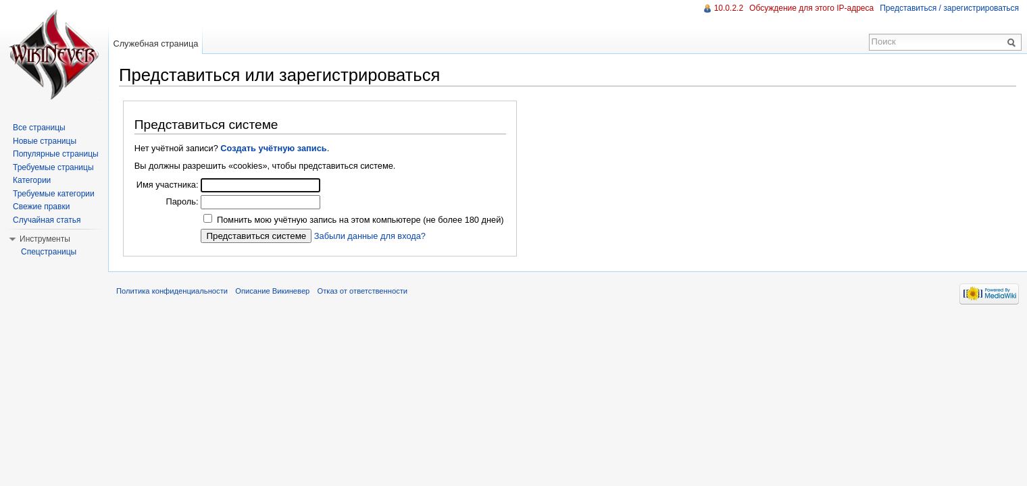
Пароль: (182, 201)
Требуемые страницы (53, 167)
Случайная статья (46, 220)
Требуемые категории (54, 193)
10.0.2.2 (728, 8)
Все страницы (39, 127)
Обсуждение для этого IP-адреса (811, 8)
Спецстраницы (48, 251)
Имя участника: (167, 185)
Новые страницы (44, 141)
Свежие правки (41, 206)
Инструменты (45, 239)
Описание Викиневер (272, 291)
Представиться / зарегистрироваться (949, 8)
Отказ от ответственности (363, 291)
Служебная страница (155, 43)
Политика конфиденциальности (172, 291)
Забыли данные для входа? (370, 236)
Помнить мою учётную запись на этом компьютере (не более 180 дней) (360, 220)
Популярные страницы (56, 154)
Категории (32, 180)
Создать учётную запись (273, 148)
